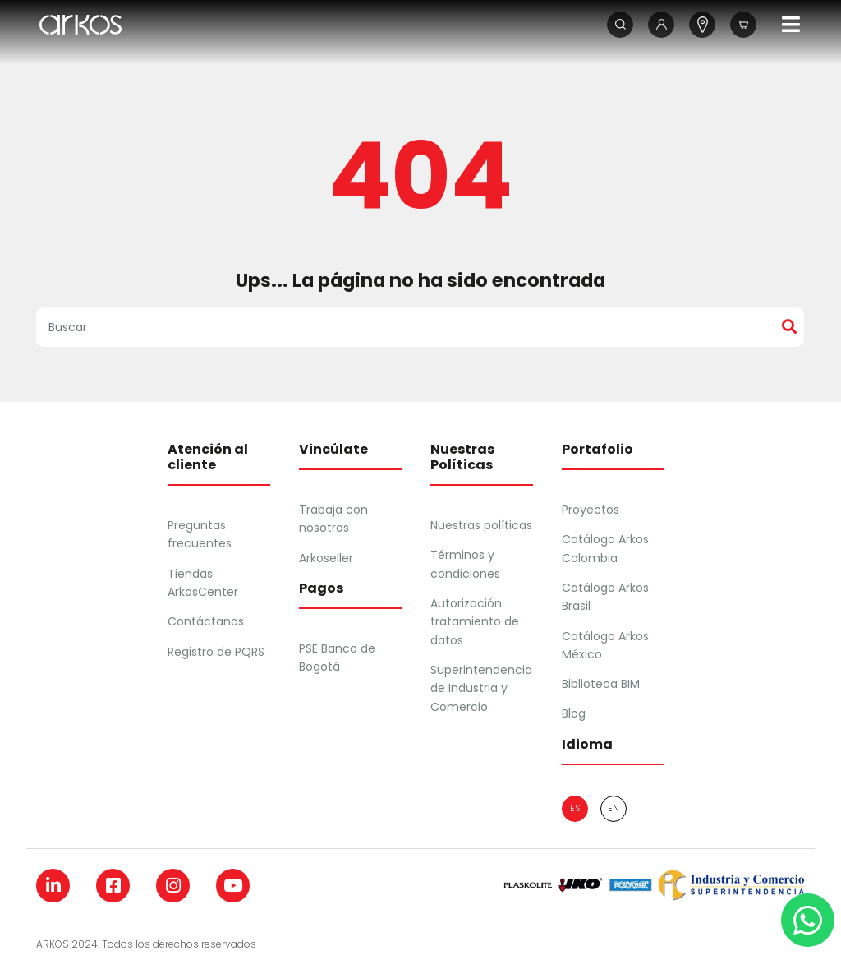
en (613, 808)
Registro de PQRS (216, 652)
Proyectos (590, 509)
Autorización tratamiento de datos (474, 621)
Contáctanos (206, 621)
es (575, 808)
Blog (574, 713)
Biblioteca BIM (601, 684)
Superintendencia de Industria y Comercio (481, 688)
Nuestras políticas (481, 525)
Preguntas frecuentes (200, 534)
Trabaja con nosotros (333, 518)
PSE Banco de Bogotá (337, 657)
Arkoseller (326, 558)
